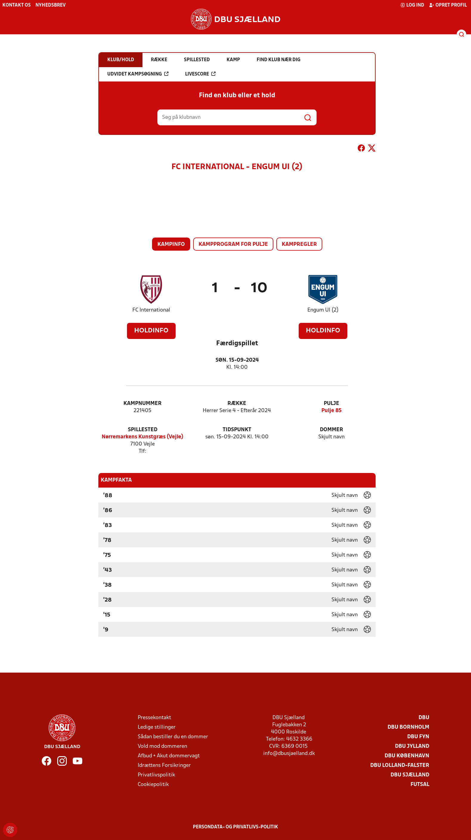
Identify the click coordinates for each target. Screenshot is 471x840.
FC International (151, 310)
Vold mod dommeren (162, 746)
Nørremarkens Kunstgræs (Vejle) (142, 437)
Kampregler (299, 244)
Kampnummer (142, 403)
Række (236, 403)
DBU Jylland (412, 746)
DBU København (407, 756)
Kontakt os (16, 5)
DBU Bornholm (408, 727)
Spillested (142, 429)
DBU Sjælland (410, 775)
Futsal (419, 784)
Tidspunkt (237, 429)
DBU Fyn (418, 736)
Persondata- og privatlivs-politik (235, 827)
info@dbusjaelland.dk (289, 753)
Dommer (331, 429)
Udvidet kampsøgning (137, 74)
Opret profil (448, 5)
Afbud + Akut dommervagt (169, 756)
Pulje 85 (331, 410)
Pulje (331, 403)
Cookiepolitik (153, 784)
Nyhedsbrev (50, 5)
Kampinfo (171, 244)
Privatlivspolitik (156, 775)
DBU (424, 717)
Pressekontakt (154, 717)
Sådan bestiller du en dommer (173, 736)
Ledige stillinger (157, 727)
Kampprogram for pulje (233, 244)
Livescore (200, 74)
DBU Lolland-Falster (399, 765)
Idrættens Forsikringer (164, 765)
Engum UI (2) (323, 310)
